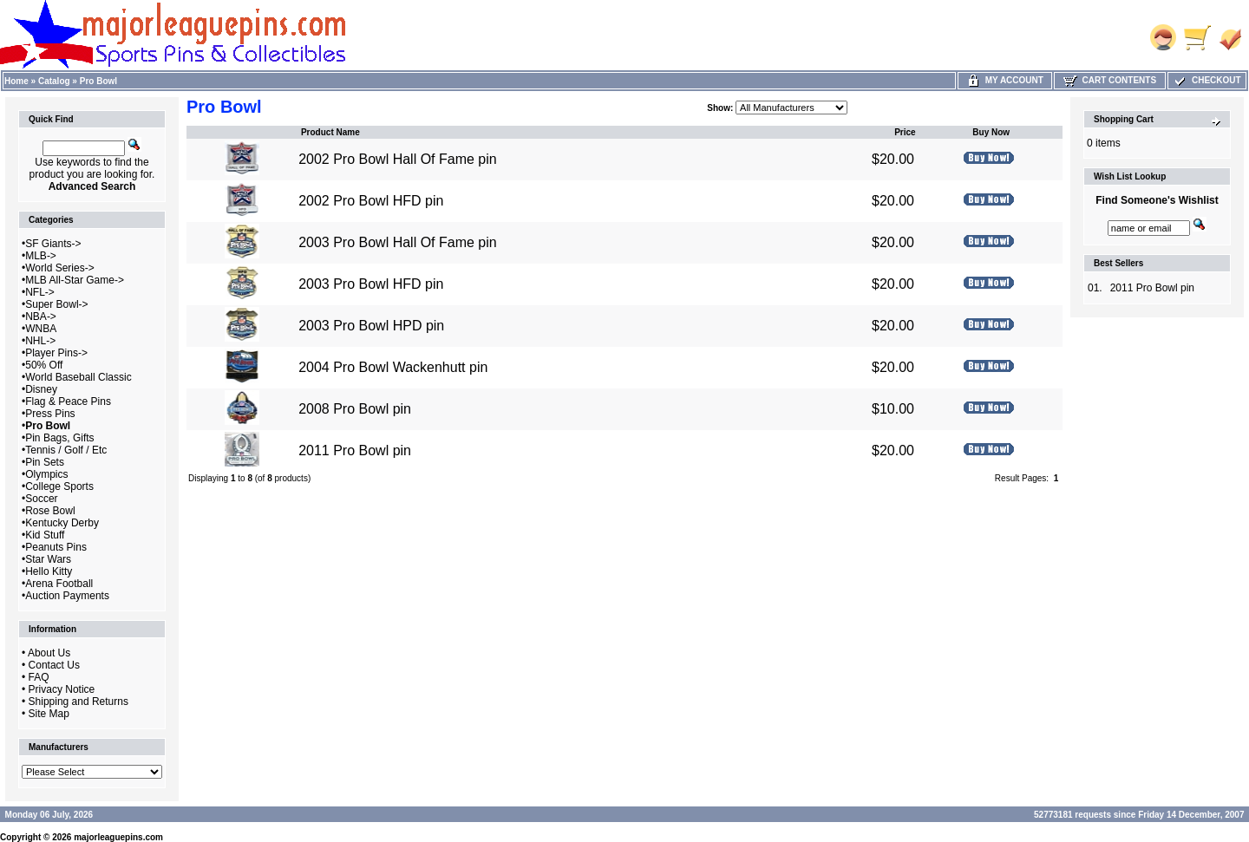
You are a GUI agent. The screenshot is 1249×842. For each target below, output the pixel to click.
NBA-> (40, 316)
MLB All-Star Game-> (74, 280)
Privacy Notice (62, 689)
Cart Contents (1109, 80)
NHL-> (40, 341)
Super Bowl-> (56, 304)
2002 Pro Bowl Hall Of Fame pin (397, 159)
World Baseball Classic (78, 377)
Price (904, 132)
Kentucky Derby (62, 523)
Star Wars (48, 559)
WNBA (40, 329)
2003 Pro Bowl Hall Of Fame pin (397, 242)
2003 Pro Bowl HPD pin (371, 325)
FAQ (39, 677)
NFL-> (40, 292)
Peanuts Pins (56, 547)
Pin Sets (44, 462)
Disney (41, 389)
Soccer (41, 499)
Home (16, 81)
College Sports (59, 486)
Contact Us (54, 665)
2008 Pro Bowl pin (354, 408)
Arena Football (59, 584)
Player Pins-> (56, 353)
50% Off (43, 365)
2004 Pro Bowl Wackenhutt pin (392, 367)
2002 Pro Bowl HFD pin (370, 200)
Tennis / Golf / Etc (66, 450)
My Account (1004, 80)
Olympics (46, 474)
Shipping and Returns (78, 701)
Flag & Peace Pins (68, 401)
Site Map (49, 714)
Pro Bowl (98, 81)
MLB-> (40, 256)
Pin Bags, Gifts (59, 438)
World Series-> (59, 268)
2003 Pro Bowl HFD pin (370, 284)
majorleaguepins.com (118, 837)
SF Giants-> (53, 244)
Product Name (330, 132)
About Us (49, 653)
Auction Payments (67, 596)
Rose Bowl (50, 511)
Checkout (1206, 80)
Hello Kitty (48, 571)
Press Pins (50, 414)
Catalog (54, 81)
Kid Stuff (44, 535)
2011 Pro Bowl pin (354, 450)
